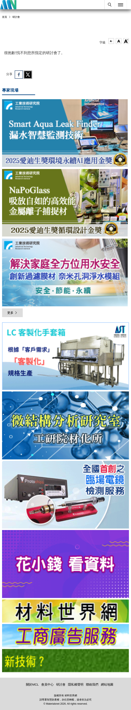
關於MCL (32, 684)
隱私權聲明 (75, 684)
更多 (12, 312)
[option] (65, 356)
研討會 (16, 17)
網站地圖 (107, 684)
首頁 (4, 17)
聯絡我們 (92, 684)
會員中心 (47, 684)
